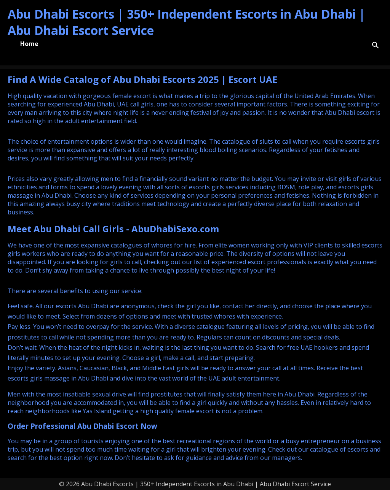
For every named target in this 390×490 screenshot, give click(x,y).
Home (29, 44)
